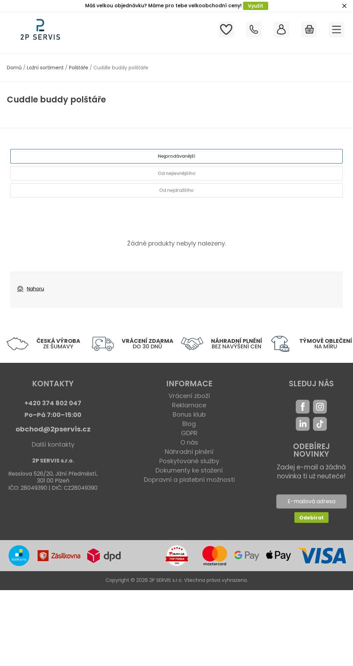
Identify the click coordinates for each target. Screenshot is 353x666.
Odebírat (311, 517)
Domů (14, 67)
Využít (255, 5)
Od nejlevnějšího (176, 173)
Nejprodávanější (176, 156)
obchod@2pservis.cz (53, 429)
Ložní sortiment (45, 67)
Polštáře (78, 67)
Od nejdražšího (176, 190)
